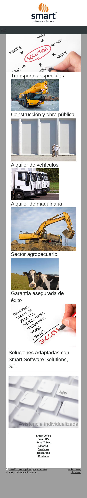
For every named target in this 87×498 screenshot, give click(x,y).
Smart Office (43, 435)
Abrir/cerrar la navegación (43, 30)
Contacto (43, 456)
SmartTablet (43, 442)
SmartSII (43, 446)
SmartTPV (43, 439)
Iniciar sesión (74, 469)
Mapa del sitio (40, 469)
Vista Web (76, 472)
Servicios (43, 449)
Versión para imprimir (19, 469)
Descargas (43, 452)
